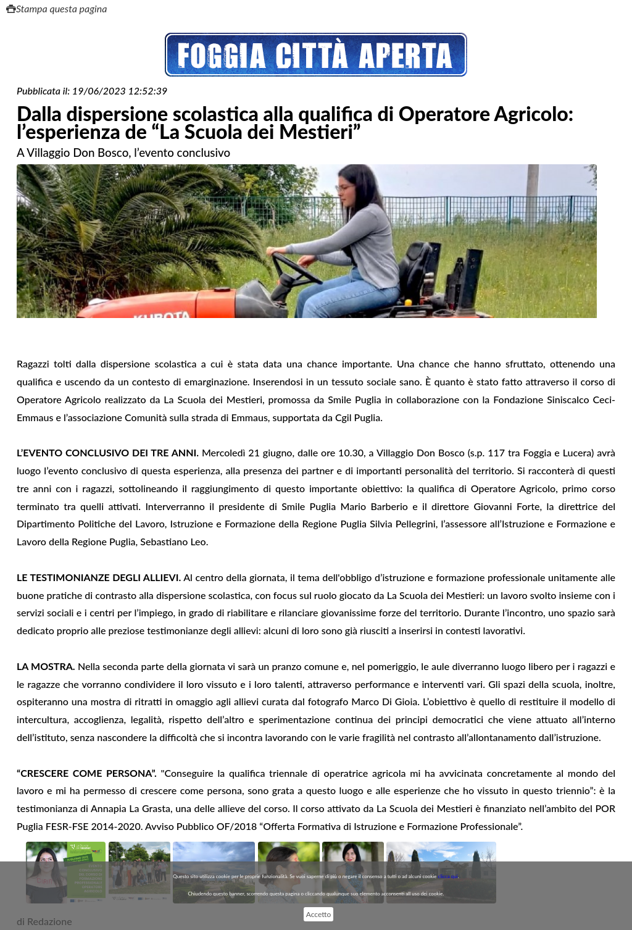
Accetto (318, 914)
